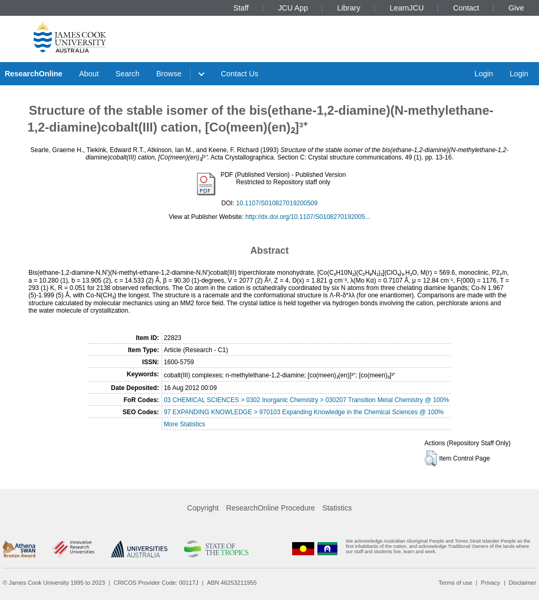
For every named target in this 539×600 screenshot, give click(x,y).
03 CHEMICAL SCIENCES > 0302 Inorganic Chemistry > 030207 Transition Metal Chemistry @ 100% (306, 400)
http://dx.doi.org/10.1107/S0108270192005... (308, 217)
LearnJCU (407, 8)
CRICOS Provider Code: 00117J (156, 582)
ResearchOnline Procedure (270, 508)
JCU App (293, 8)
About (89, 73)
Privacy (490, 582)
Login (483, 73)
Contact (466, 8)
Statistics (337, 508)
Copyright (203, 508)
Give (516, 8)
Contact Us (239, 73)
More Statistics (184, 424)
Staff (240, 8)
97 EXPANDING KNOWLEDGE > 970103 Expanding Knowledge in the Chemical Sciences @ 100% (304, 412)
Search (127, 73)
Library (349, 8)
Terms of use (455, 582)
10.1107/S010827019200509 (277, 203)
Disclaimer (522, 582)
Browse (169, 73)
